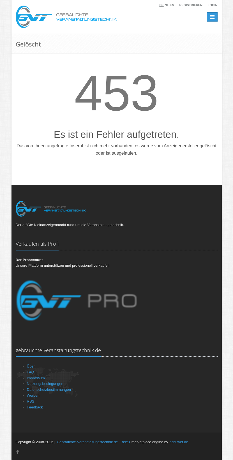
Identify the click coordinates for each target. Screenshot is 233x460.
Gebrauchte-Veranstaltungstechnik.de (87, 442)
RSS (30, 401)
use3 (126, 442)
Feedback (35, 407)
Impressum (36, 378)
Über (31, 366)
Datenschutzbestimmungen (49, 389)
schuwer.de (179, 442)
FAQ (30, 372)
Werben (33, 395)
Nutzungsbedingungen (45, 384)
